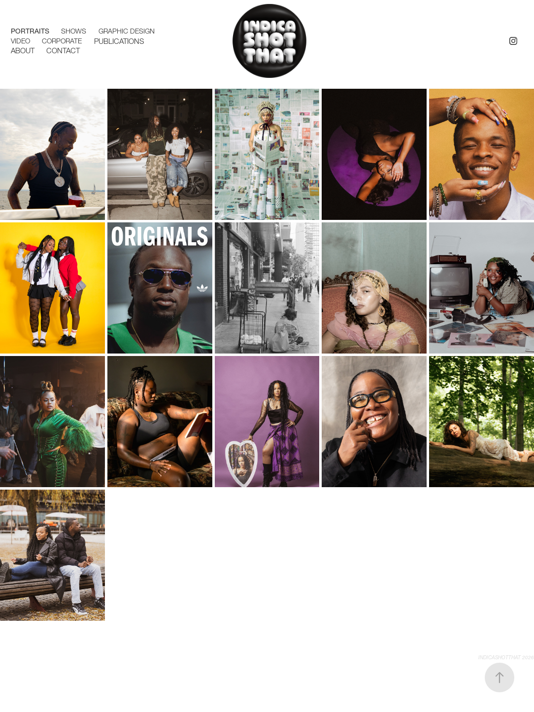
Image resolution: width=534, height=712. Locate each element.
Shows (73, 31)
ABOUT (22, 50)
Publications (119, 41)
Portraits (30, 31)
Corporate (62, 40)
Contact (63, 50)
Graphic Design (127, 31)
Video (20, 40)
